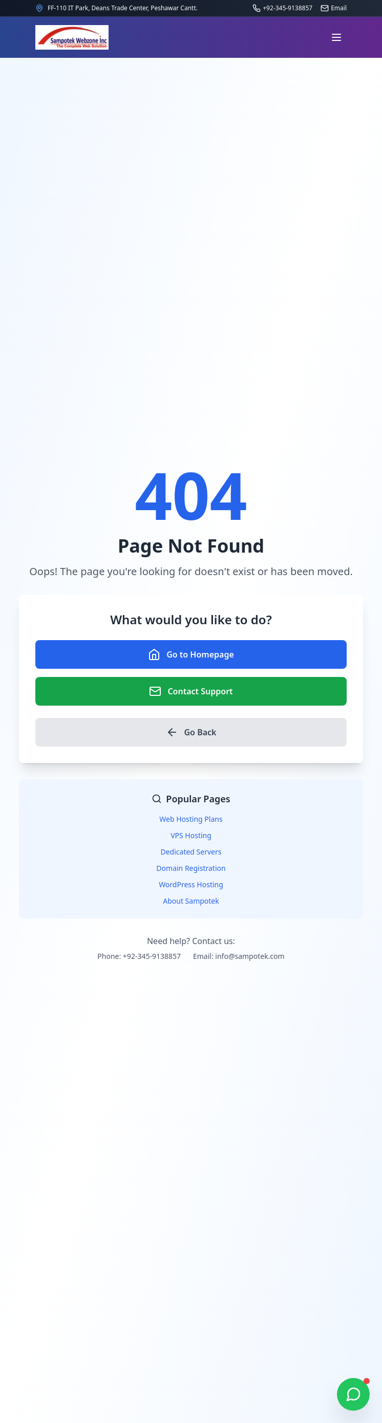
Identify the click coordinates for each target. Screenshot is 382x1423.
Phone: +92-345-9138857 (139, 956)
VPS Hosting (191, 835)
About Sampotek (191, 901)
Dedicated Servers (191, 852)
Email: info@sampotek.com (239, 956)
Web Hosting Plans (190, 819)
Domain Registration (190, 868)
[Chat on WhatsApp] (353, 1394)
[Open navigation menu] (336, 37)
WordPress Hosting (191, 884)
